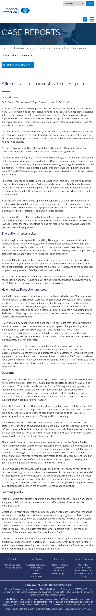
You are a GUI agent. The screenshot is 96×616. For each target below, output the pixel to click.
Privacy (83, 576)
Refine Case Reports (18, 65)
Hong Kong (36, 567)
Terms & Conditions (83, 573)
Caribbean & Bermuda (36, 565)
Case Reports (44, 48)
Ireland (36, 570)
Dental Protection (83, 567)
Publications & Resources (22, 48)
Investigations (79, 48)
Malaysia (69, 3)
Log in (90, 3)
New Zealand (36, 576)
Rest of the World (60, 565)
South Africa (59, 570)
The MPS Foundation (83, 570)
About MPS (83, 565)
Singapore (59, 567)
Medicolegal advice (13, 567)
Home (4, 48)
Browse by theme (61, 48)
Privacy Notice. (84, 609)
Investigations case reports (17, 55)
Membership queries (13, 565)
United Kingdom (59, 573)
